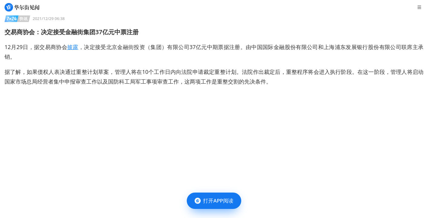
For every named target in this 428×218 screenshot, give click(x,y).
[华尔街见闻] (22, 7)
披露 (72, 47)
